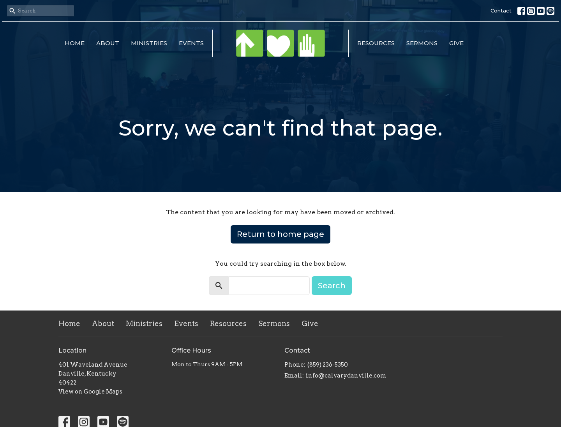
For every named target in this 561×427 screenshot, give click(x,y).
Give (456, 43)
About (107, 43)
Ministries (149, 43)
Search (332, 285)
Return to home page (280, 234)
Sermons (422, 43)
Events (191, 43)
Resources (376, 43)
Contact (501, 10)
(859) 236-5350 (327, 364)
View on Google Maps (90, 391)
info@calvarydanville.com (346, 375)
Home (75, 43)
